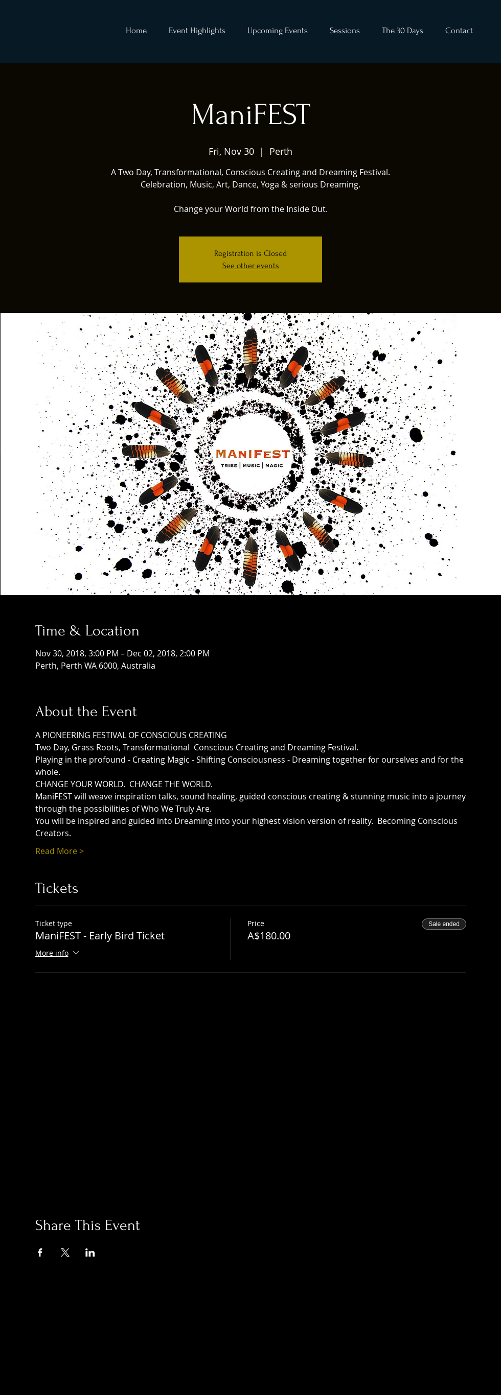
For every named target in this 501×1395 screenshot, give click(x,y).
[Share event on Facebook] (40, 1252)
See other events (250, 265)
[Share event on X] (65, 1252)
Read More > (59, 851)
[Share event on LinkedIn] (90, 1252)
